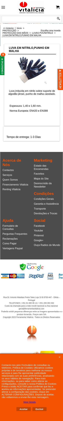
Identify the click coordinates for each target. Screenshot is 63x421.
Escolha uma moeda (50, 30)
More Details (29, 402)
